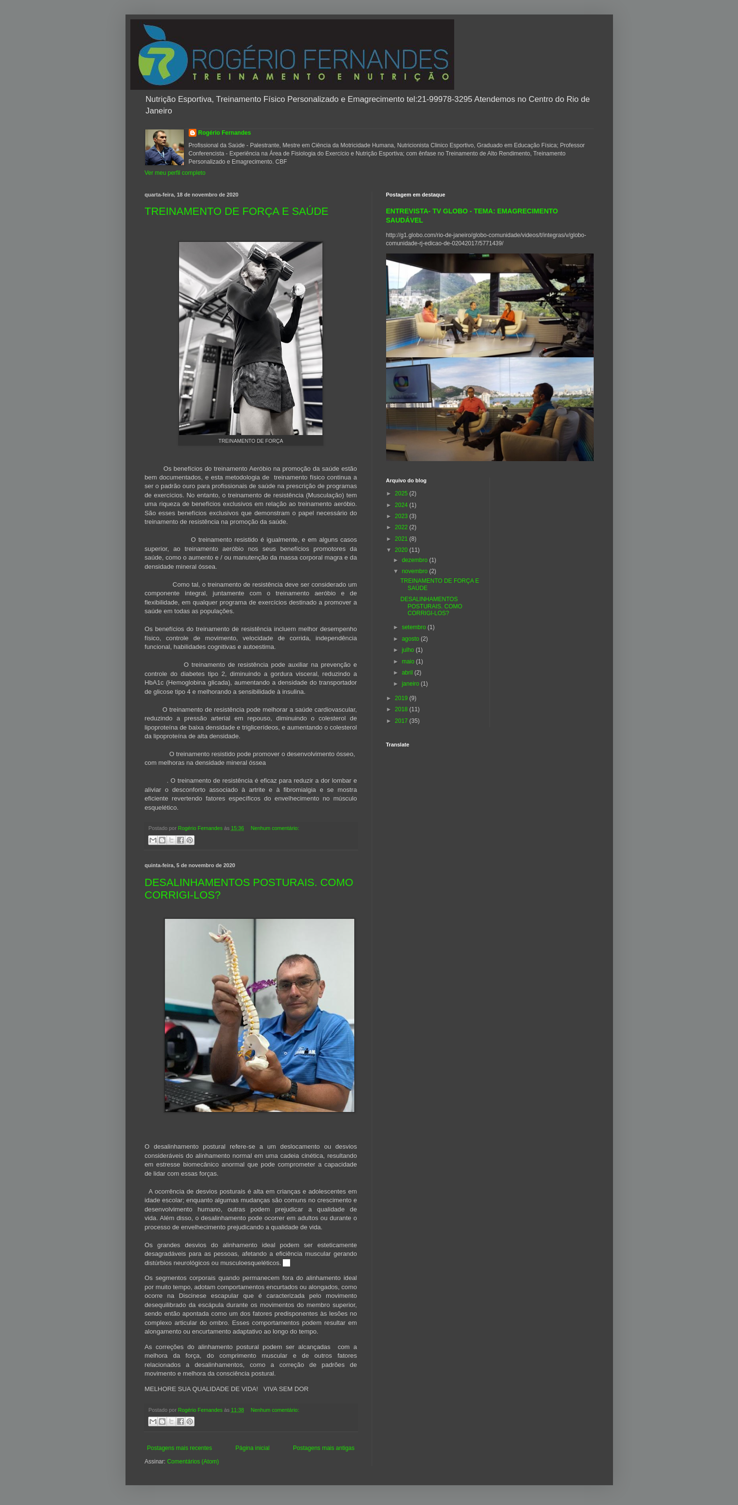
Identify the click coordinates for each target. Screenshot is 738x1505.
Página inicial (253, 1448)
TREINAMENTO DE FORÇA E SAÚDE (237, 211)
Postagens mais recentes (179, 1448)
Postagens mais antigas (323, 1448)
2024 (402, 505)
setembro (414, 627)
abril (408, 672)
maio (409, 661)
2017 (402, 720)
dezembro (415, 560)
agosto (411, 638)
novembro (415, 571)
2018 (402, 709)
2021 (402, 538)
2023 (402, 516)
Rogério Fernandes (224, 132)
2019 (402, 698)
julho (409, 650)
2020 (402, 550)
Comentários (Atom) (193, 1461)
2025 (402, 493)
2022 (402, 527)
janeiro (411, 683)
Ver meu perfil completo (175, 172)
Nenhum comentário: (275, 828)
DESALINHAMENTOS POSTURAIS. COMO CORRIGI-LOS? (431, 606)
